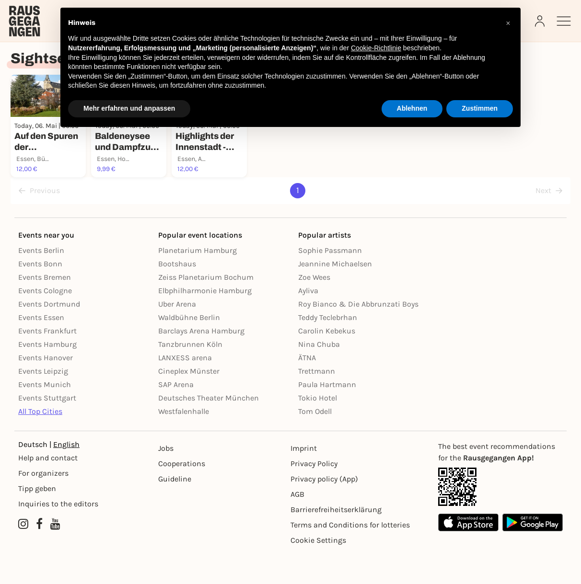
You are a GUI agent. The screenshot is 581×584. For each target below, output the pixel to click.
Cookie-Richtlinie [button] (376, 48)
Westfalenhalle (183, 441)
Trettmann (316, 401)
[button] (508, 23)
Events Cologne (45, 320)
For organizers (43, 503)
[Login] (540, 21)
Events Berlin (41, 280)
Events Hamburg (47, 374)
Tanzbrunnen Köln (190, 374)
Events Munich (44, 414)
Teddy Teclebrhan (327, 347)
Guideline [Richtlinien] (174, 509)
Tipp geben (37, 518)
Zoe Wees (314, 307)
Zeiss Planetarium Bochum (206, 307)
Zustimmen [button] (480, 108)
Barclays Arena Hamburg (201, 361)
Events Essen (41, 347)
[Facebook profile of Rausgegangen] (39, 554)
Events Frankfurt (47, 361)
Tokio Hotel (317, 428)
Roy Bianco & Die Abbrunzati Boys (358, 334)
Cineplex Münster (189, 401)
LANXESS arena (185, 387)
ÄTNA (307, 387)
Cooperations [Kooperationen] (181, 493)
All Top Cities (40, 441)
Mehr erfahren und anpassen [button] (129, 108)
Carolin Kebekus (326, 361)
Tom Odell (315, 441)
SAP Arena (176, 414)
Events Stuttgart (47, 428)
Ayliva (308, 320)
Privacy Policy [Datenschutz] (313, 493)
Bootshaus (177, 293)
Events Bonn (40, 293)
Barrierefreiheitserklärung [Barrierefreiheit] (336, 539)
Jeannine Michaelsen (335, 293)
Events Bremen (44, 307)
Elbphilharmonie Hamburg (205, 320)
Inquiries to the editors (58, 533)
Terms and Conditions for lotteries (350, 555)
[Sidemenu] (563, 21)
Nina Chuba (319, 374)
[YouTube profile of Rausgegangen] (55, 554)
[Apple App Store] (468, 552)
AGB (297, 524)
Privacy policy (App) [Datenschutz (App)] (324, 509)
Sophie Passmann (330, 280)
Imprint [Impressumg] (303, 478)
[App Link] (500, 517)
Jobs (166, 478)
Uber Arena (177, 334)
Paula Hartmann (327, 414)
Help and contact (48, 487)
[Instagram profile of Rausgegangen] (23, 554)
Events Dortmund (49, 334)
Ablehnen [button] (412, 108)
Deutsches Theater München (208, 428)
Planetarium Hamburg (197, 280)
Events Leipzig (43, 401)
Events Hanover (45, 387)
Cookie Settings (318, 570)
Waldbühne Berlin (189, 347)
